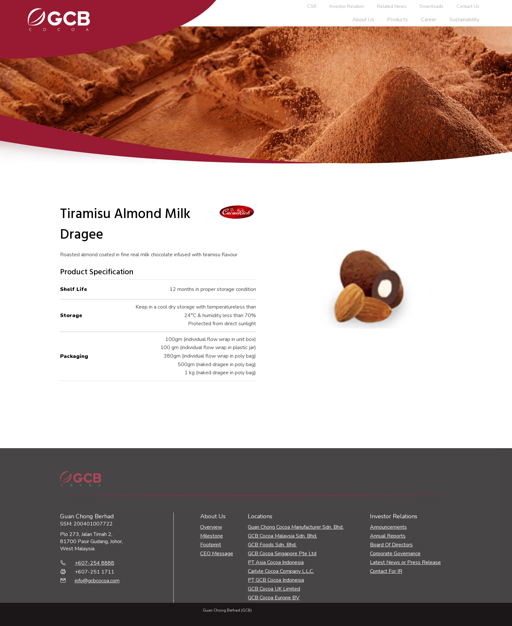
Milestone (211, 591)
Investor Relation (346, 6)
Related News (392, 6)
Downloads (431, 6)
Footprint (210, 600)
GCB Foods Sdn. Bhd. (272, 600)
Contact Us (467, 6)
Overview (211, 582)
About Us (363, 19)
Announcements (388, 582)
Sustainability (464, 19)
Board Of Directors (391, 600)
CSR (311, 6)
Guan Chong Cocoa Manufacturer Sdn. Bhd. (296, 582)
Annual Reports (388, 591)
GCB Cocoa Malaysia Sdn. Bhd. (282, 591)
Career (428, 19)
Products (397, 19)
